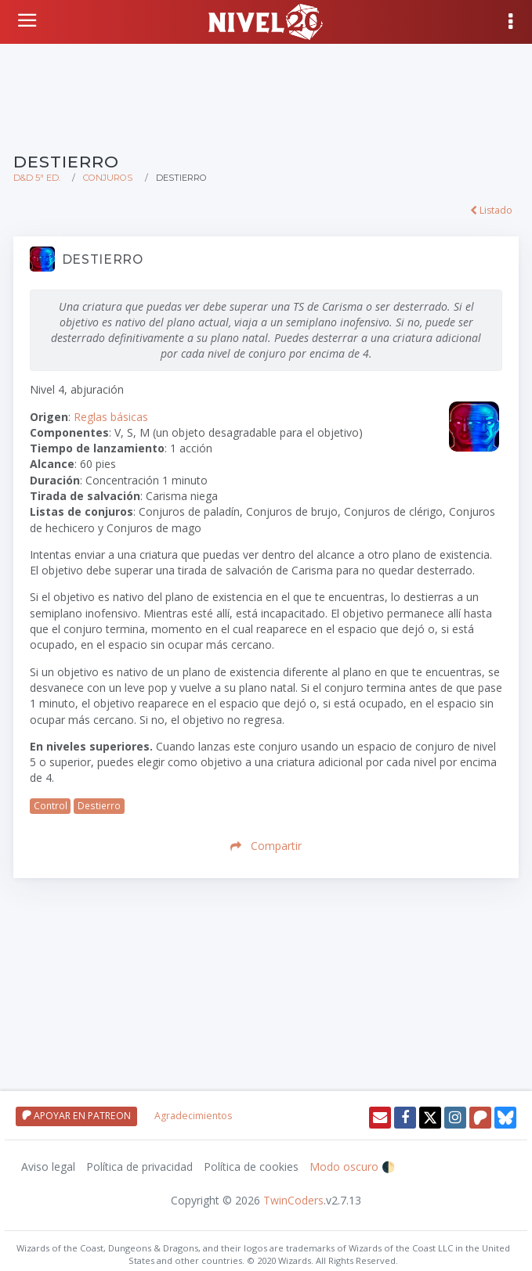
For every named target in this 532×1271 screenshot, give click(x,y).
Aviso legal (48, 1166)
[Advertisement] (266, 96)
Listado (491, 210)
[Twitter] (430, 1118)
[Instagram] (455, 1118)
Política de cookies (251, 1166)
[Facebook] (405, 1118)
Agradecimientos (193, 1115)
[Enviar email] (380, 1118)
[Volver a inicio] (29, 20)
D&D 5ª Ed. (36, 177)
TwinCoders (293, 1200)
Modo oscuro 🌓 (352, 1166)
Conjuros (107, 177)
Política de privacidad (139, 1166)
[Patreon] (480, 1118)
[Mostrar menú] (512, 21)
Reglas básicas (111, 416)
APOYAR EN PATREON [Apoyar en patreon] (76, 1115)
